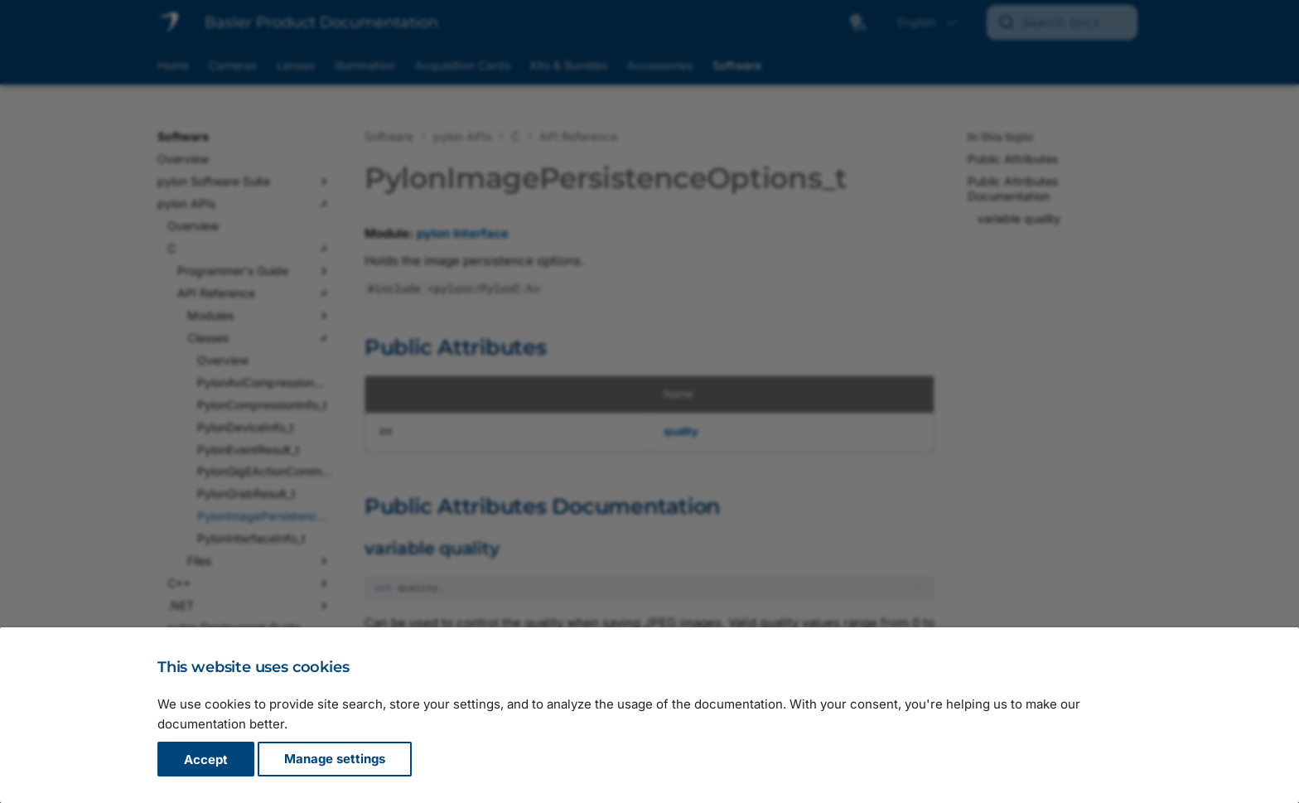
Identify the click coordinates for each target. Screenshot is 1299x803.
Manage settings (334, 759)
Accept (206, 759)
